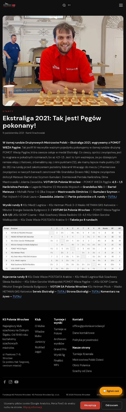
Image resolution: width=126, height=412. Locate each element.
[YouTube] (16, 382)
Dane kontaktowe (83, 333)
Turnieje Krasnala (83, 354)
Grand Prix (60, 349)
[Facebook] (5, 382)
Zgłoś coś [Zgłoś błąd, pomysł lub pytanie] (111, 391)
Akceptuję (90, 405)
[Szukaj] (67, 5)
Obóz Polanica (81, 365)
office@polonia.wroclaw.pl (89, 326)
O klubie (40, 326)
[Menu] (120, 5)
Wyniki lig (59, 355)
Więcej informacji (32, 407)
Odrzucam (111, 405)
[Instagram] (10, 382)
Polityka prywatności (85, 340)
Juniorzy (40, 341)
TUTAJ (112, 196)
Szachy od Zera (82, 371)
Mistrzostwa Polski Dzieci (88, 359)
